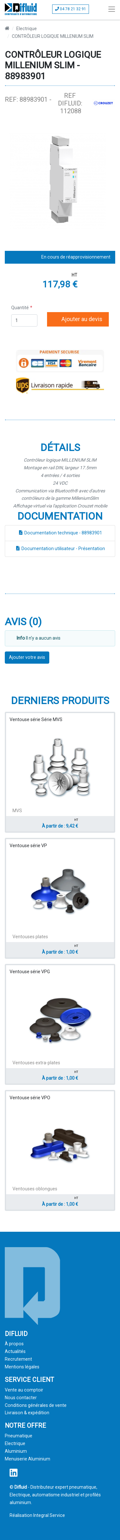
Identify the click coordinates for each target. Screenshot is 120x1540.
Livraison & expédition (27, 1412)
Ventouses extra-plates (36, 1062)
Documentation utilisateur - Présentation (60, 548)
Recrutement (18, 1359)
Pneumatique (18, 1435)
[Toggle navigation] (112, 9)
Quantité (20, 307)
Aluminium (16, 1451)
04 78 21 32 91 (70, 9)
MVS (17, 810)
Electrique (26, 28)
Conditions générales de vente (36, 1405)
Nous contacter (21, 1397)
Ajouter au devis (77, 319)
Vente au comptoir (24, 1389)
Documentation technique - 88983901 (60, 532)
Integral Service (49, 1515)
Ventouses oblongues (34, 1188)
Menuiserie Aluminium (27, 1458)
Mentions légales (22, 1366)
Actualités (15, 1351)
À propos (14, 1343)
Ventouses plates (30, 936)
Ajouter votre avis (27, 657)
